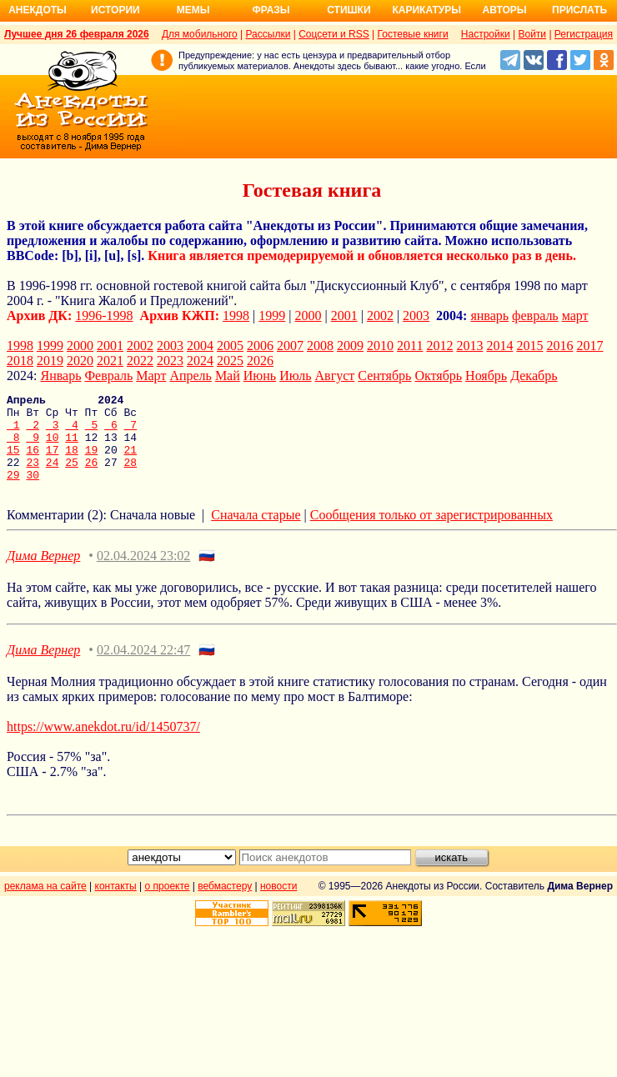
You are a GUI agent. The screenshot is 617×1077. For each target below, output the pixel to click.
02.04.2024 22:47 (143, 667)
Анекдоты (37, 10)
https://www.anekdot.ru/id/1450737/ (103, 744)
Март (151, 375)
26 (91, 476)
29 (13, 491)
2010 (380, 345)
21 (131, 461)
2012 (439, 345)
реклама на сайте (45, 903)
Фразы (270, 10)
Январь (60, 375)
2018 (20, 360)
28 (130, 476)
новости (278, 903)
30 (32, 491)
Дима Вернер (43, 573)
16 (32, 461)
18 (71, 461)
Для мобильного (200, 34)
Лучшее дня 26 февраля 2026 (76, 34)
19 (91, 461)
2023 (170, 360)
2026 (260, 360)
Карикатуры (426, 10)
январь (489, 315)
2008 (320, 345)
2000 (308, 315)
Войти (532, 34)
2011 (410, 345)
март (575, 315)
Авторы (505, 10)
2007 (290, 345)
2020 (80, 360)
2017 (589, 345)
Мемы (193, 10)
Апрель (190, 375)
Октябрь (438, 375)
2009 (350, 345)
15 (13, 461)
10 (52, 446)
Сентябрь (384, 375)
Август (335, 375)
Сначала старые (255, 532)
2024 (200, 360)
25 (71, 476)
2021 (110, 360)
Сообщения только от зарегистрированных (431, 532)
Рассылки (267, 34)
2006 (260, 345)
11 (71, 446)
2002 (380, 315)
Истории (115, 10)
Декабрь (533, 375)
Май (227, 375)
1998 (236, 315)
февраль (535, 315)
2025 (230, 360)
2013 (469, 345)
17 (52, 461)
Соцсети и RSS (333, 34)
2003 (416, 315)
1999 (271, 315)
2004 (200, 345)
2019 (50, 360)
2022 (140, 360)
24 (52, 476)
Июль (295, 375)
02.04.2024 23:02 (143, 573)
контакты (116, 903)
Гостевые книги (413, 34)
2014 (499, 345)
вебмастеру (225, 903)
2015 (529, 345)
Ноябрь (486, 375)
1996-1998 (104, 315)
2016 (559, 345)
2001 (344, 315)
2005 (230, 345)
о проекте (167, 903)
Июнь (259, 375)
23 (32, 476)
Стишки (348, 10)
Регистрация (583, 34)
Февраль (108, 375)
